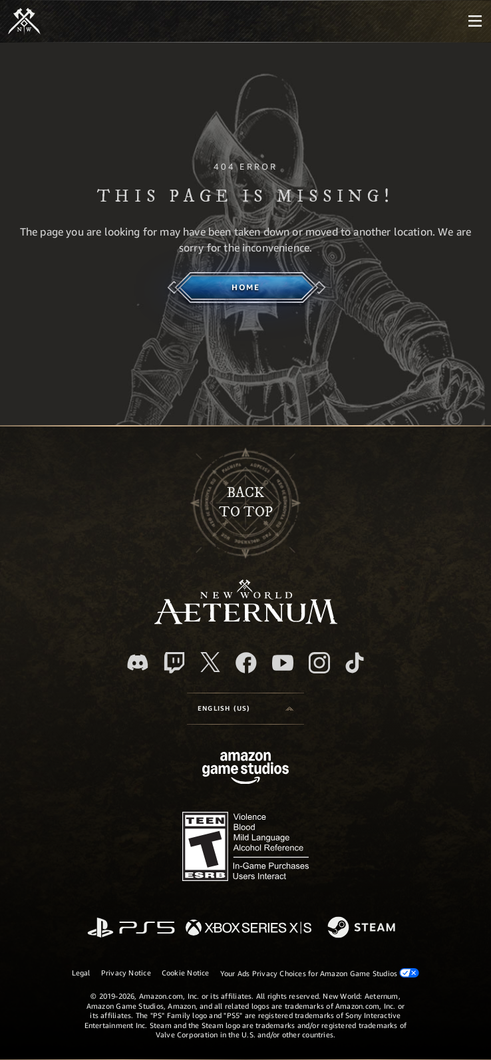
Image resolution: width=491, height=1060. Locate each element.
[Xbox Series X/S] (248, 928)
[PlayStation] (131, 928)
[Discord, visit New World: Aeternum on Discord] (137, 662)
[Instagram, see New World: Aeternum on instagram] (319, 662)
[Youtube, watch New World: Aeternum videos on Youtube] (282, 662)
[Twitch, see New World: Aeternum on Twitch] (174, 662)
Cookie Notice (186, 972)
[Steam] (363, 928)
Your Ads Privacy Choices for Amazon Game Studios (320, 972)
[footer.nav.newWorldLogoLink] (245, 620)
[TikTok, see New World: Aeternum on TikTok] (354, 662)
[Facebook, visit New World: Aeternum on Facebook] (246, 662)
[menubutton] (475, 21)
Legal (81, 972)
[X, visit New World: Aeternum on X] (210, 662)
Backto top (246, 502)
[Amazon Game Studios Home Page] (245, 769)
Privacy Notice (126, 972)
